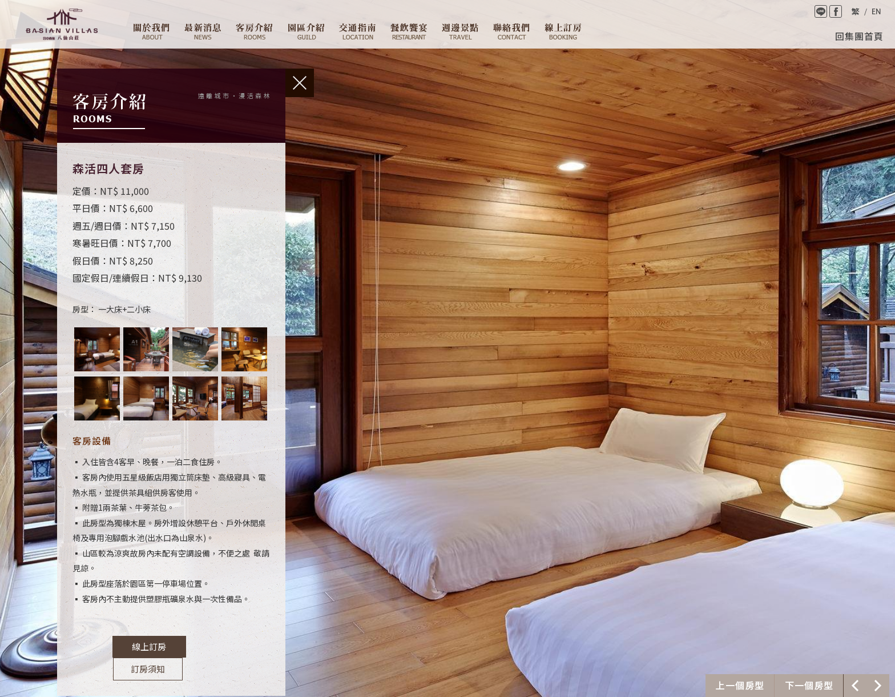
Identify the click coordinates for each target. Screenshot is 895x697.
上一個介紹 (739, 685)
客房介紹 (254, 31)
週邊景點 (460, 31)
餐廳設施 (408, 31)
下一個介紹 (809, 685)
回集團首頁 (859, 36)
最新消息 (202, 31)
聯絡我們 (511, 31)
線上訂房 (563, 31)
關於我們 (152, 31)
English (876, 11)
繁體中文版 (855, 11)
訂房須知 (212, 647)
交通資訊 (357, 31)
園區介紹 (306, 31)
